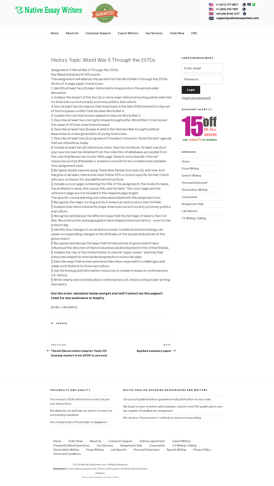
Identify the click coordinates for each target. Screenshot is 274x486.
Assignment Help (193, 204)
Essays (62, 323)
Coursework (189, 197)
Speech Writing (191, 175)
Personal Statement (195, 182)
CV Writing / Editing (194, 218)
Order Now (177, 33)
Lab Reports (189, 211)
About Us (72, 33)
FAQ (194, 33)
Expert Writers (128, 33)
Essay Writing (190, 168)
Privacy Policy (202, 449)
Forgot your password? (196, 97)
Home (55, 33)
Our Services (154, 33)
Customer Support (98, 33)
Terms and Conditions (67, 453)
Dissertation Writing (194, 189)
